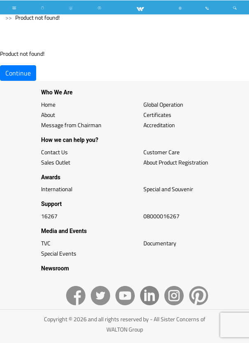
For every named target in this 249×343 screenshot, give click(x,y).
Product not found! (37, 17)
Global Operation (163, 104)
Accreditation (159, 125)
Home (48, 104)
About (48, 114)
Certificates (157, 114)
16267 (49, 216)
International (56, 189)
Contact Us (54, 152)
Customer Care (161, 152)
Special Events (58, 253)
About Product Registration (175, 162)
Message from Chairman (71, 125)
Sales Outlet (55, 162)
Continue (18, 73)
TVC (46, 243)
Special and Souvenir (168, 189)
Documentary (159, 243)
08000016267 (161, 216)
